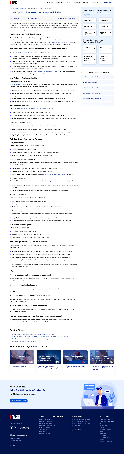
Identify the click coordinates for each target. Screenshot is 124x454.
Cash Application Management (47, 425)
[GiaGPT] (89, 49)
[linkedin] (19, 427)
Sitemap (73, 441)
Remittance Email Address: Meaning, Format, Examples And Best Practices (34, 334)
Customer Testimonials (106, 441)
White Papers (103, 425)
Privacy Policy (20, 423)
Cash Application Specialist (19, 84)
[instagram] (28, 427)
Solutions (59, 2)
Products (50, 2)
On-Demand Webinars (105, 429)
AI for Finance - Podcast (106, 419)
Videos (102, 431)
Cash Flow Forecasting (45, 433)
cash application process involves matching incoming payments (38, 181)
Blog (101, 423)
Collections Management (45, 421)
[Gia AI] (105, 49)
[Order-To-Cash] (105, 59)
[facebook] (11, 427)
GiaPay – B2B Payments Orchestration (81, 419)
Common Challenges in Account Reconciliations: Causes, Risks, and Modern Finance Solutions (40, 336)
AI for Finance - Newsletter (107, 421)
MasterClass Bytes (105, 437)
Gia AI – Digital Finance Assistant (80, 421)
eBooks (102, 427)
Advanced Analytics (44, 429)
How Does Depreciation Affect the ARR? (24, 341)
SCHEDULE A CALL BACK (19, 401)
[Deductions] (105, 26)
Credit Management (44, 419)
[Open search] (100, 2)
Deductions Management (46, 423)
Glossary (102, 439)
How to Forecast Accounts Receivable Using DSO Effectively (30, 339)
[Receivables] (105, 20)
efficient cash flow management (31, 281)
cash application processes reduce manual (46, 71)
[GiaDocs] (89, 59)
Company (86, 2)
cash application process (24, 52)
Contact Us (95, 2)
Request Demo (108, 2)
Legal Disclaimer (13, 423)
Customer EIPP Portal (44, 427)
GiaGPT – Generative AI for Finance (80, 423)
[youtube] (24, 427)
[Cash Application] (89, 33)
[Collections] (89, 26)
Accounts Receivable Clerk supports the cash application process (31, 108)
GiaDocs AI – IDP (75, 425)
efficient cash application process (61, 42)
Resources (69, 2)
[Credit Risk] (89, 20)
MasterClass (103, 435)
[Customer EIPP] (105, 33)
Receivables (42, 431)
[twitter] (15, 427)
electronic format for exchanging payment (53, 174)
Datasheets (103, 433)
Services (77, 2)
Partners (73, 437)
